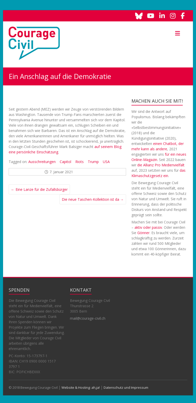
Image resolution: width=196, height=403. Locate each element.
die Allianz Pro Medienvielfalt (161, 165)
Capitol (65, 161)
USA (106, 161)
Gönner (143, 232)
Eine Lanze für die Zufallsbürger (39, 189)
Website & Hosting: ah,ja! (81, 387)
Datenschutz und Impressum (126, 387)
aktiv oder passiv (148, 227)
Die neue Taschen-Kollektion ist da (93, 199)
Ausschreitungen (42, 161)
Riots (79, 161)
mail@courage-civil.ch (87, 318)
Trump (93, 161)
